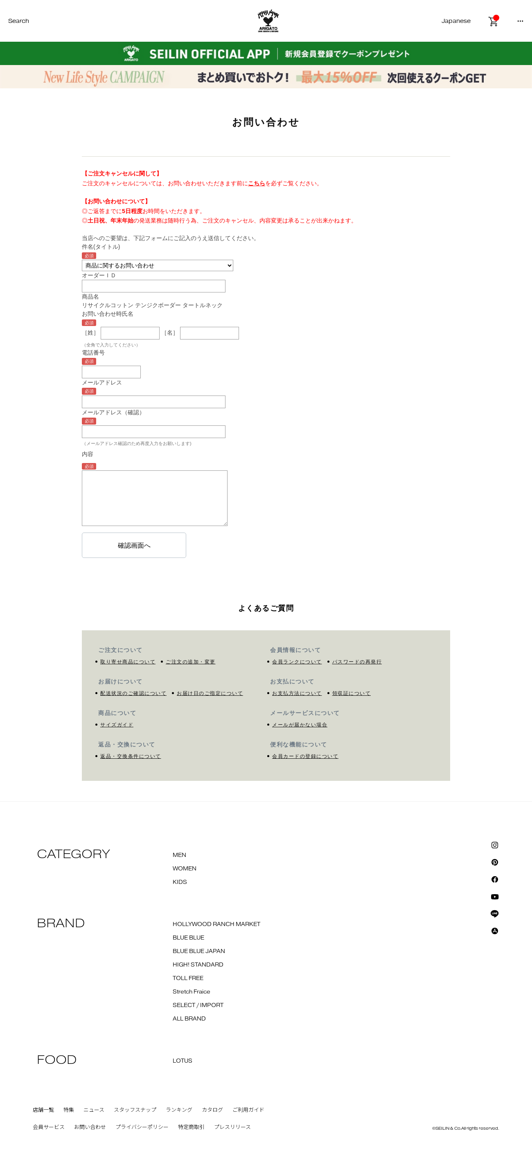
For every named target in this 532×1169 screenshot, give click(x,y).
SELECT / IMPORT (198, 1005)
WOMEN (184, 869)
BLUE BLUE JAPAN (199, 951)
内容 (87, 454)
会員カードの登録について (305, 756)
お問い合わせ (90, 1127)
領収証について (351, 693)
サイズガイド (116, 725)
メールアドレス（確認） (113, 412)
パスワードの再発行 (357, 662)
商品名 (90, 296)
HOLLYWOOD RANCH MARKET (216, 924)
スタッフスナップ (135, 1110)
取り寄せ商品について (128, 662)
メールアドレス (102, 382)
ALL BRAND (189, 1019)
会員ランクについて (297, 662)
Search (18, 21)
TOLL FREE (188, 978)
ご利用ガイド (248, 1110)
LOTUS (182, 1061)
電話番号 (93, 352)
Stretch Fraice (191, 992)
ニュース (93, 1110)
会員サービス (49, 1127)
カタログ (212, 1110)
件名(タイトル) (101, 246)
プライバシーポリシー (142, 1127)
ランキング (179, 1110)
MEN (179, 855)
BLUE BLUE (188, 938)
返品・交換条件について (130, 756)
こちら (256, 183)
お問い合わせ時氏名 (107, 313)
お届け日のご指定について (210, 693)
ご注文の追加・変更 (191, 662)
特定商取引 (191, 1127)
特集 (68, 1110)
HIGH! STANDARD (198, 965)
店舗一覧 (43, 1110)
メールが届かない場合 (299, 725)
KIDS (180, 882)
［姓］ (90, 332)
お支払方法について (297, 693)
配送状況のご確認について (133, 693)
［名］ (169, 332)
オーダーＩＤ (99, 275)
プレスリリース (232, 1127)
